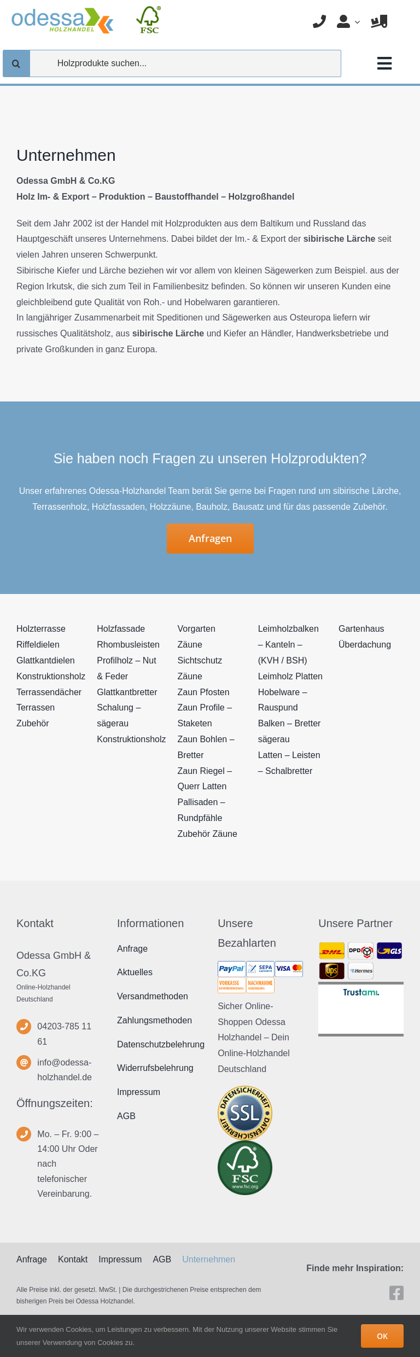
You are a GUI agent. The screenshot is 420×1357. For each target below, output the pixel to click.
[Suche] (16, 63)
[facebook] (396, 1293)
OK (382, 1336)
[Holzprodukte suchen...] (172, 63)
